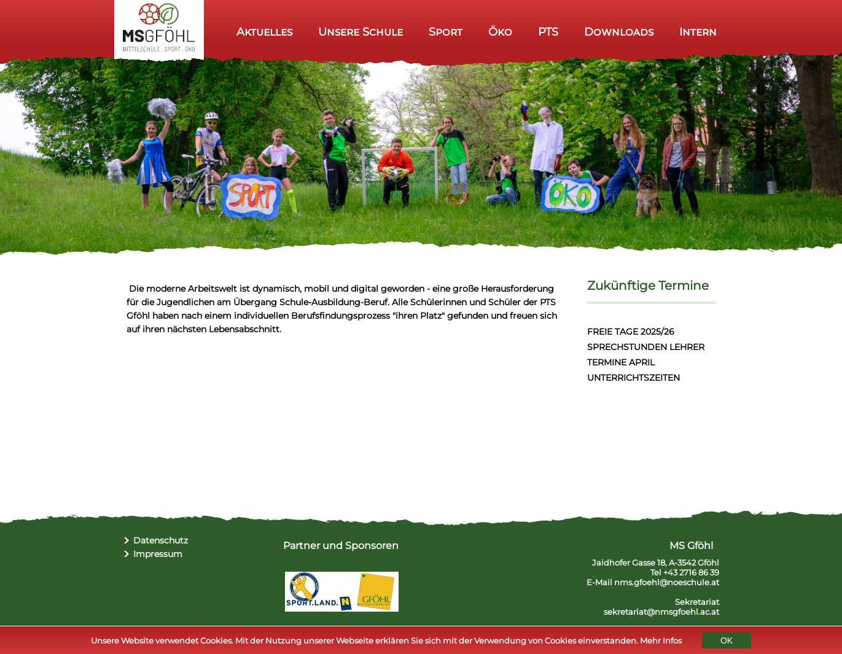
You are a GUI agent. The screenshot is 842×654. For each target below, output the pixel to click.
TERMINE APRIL (621, 362)
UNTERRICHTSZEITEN (633, 377)
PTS (548, 32)
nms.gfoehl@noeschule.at (666, 582)
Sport (445, 32)
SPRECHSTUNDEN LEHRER (645, 346)
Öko (500, 32)
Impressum (157, 553)
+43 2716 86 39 (691, 572)
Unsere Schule (360, 32)
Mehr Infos (661, 641)
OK (726, 641)
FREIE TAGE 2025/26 (630, 331)
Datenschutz (160, 540)
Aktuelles (264, 32)
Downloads (618, 32)
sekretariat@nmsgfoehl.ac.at (661, 612)
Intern (698, 32)
